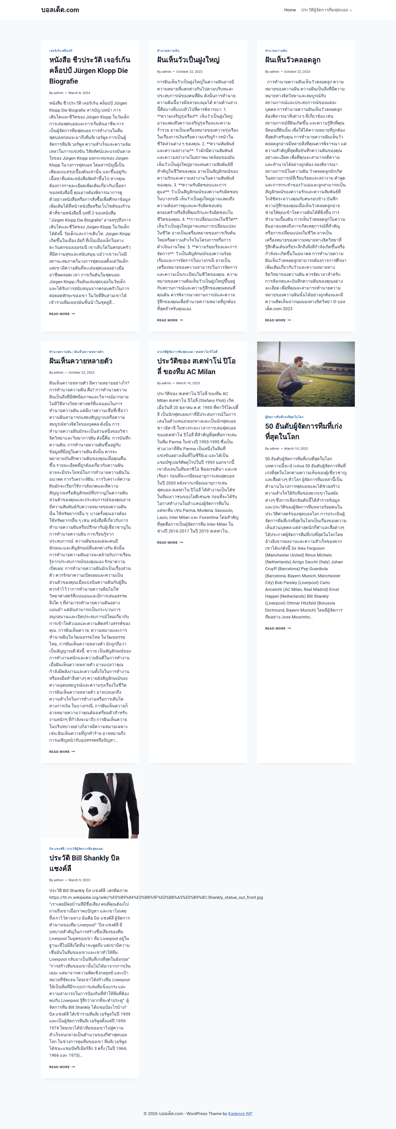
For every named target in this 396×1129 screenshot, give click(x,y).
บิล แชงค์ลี (56, 849)
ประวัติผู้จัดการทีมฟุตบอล (175, 352)
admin (58, 93)
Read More (62, 314)
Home (290, 9)
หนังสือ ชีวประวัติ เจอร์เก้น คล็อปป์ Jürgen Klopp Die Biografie (89, 70)
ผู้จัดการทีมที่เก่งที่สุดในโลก (284, 417)
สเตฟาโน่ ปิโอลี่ (206, 352)
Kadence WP (240, 1113)
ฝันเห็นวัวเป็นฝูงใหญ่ (188, 60)
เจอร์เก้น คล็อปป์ (60, 51)
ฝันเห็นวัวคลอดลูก (292, 60)
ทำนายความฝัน (168, 51)
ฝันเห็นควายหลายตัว (89, 352)
